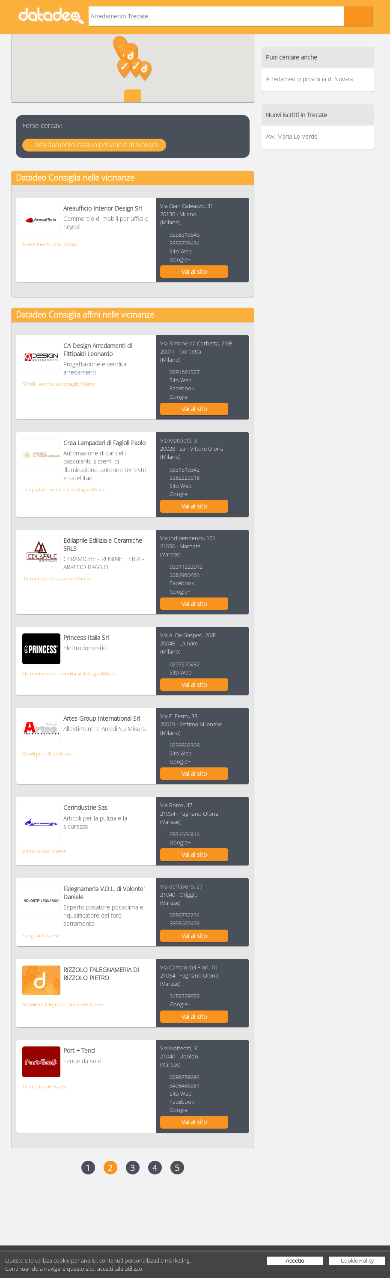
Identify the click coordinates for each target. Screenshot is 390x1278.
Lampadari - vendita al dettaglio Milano (63, 489)
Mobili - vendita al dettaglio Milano (58, 383)
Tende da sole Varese (45, 1086)
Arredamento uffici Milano (49, 244)
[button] (145, 71)
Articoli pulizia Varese (44, 851)
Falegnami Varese (41, 935)
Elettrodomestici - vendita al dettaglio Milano (69, 673)
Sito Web (181, 251)
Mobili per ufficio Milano (47, 753)
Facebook (182, 388)
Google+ (180, 259)
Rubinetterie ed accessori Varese (56, 578)
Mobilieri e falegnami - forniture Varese (63, 1004)
